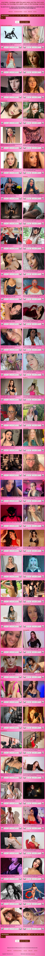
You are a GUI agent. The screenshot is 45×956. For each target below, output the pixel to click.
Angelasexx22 (4, 528)
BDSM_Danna (4, 705)
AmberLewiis (26, 101)
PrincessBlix (26, 705)
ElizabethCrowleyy (27, 554)
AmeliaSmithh (26, 302)
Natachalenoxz (4, 327)
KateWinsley (3, 781)
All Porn (35, 11)
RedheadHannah (27, 150)
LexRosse (3, 176)
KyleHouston (4, 226)
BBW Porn (11, 11)
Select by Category (24, 22)
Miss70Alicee (26, 781)
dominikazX (26, 226)
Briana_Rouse (26, 831)
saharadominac (4, 755)
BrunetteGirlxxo (26, 604)
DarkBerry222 (4, 806)
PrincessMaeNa (4, 403)
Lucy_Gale (3, 377)
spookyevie (3, 75)
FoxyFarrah (25, 479)
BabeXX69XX (26, 252)
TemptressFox (4, 150)
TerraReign (25, 277)
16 (37, 15)
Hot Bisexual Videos (18, 11)
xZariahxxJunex (4, 352)
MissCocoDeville (4, 503)
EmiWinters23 (4, 655)
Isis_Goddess (4, 881)
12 (26, 15)
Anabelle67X (26, 881)
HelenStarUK (26, 352)
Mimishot (3, 831)
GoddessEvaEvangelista (6, 25)
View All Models (5, 15)
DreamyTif (3, 125)
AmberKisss (26, 680)
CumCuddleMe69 (27, 25)
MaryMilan (25, 50)
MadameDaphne (27, 579)
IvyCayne (3, 856)
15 (34, 15)
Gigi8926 (3, 630)
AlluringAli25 (26, 630)
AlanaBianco (3, 302)
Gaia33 (2, 453)
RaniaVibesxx (4, 730)
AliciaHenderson (27, 730)
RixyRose (25, 377)
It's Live (25, 11)
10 (20, 15)
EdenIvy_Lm (3, 680)
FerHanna (25, 176)
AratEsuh (25, 453)
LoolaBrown (26, 655)
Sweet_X (25, 201)
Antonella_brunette (27, 856)
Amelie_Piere (26, 806)
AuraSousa (25, 528)
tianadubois (3, 906)
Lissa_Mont (3, 604)
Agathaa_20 (26, 503)
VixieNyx (3, 428)
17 (40, 15)
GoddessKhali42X (5, 50)
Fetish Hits (33, 953)
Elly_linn (3, 479)
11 (23, 15)
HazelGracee (3, 579)
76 (2, 17)
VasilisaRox (26, 428)
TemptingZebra (26, 125)
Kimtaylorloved (26, 75)
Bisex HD (30, 11)
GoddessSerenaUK (27, 327)
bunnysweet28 (4, 101)
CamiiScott (25, 906)
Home (17, 22)
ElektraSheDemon (5, 201)
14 (31, 15)
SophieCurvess (4, 252)
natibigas (3, 554)
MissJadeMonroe (5, 277)
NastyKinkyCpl (26, 403)
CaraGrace (25, 755)
